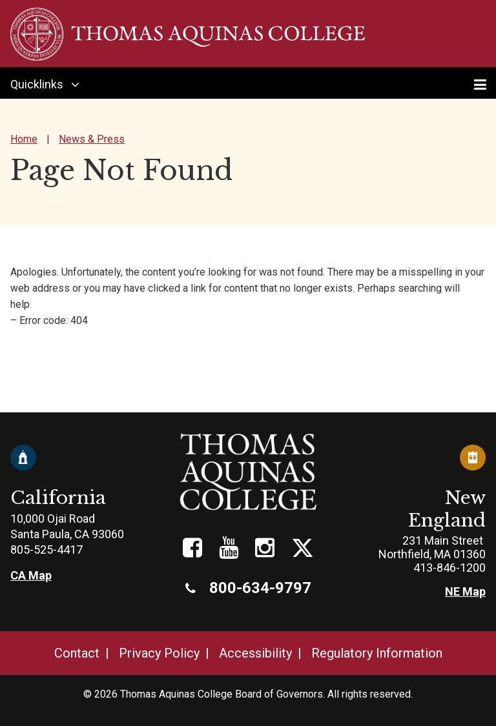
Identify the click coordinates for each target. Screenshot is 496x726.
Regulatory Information (376, 653)
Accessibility (255, 653)
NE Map (465, 591)
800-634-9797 (248, 588)
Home (23, 139)
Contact (76, 653)
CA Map (31, 575)
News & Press (92, 139)
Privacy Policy (159, 653)
